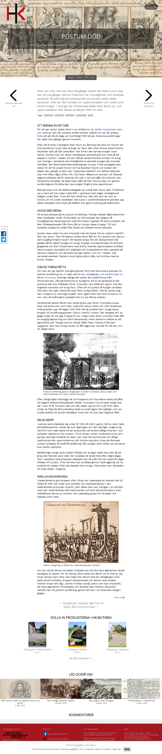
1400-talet (48, 115)
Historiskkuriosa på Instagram (56, 739)
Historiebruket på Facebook (55, 734)
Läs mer (116, 749)
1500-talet (59, 115)
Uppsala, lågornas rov (13, 99)
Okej (127, 749)
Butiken (80, 77)
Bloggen (71, 77)
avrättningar (81, 115)
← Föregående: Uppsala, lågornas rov (81, 603)
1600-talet (70, 115)
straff (90, 115)
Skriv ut (119, 597)
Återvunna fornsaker (149, 99)
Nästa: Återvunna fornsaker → (81, 607)
